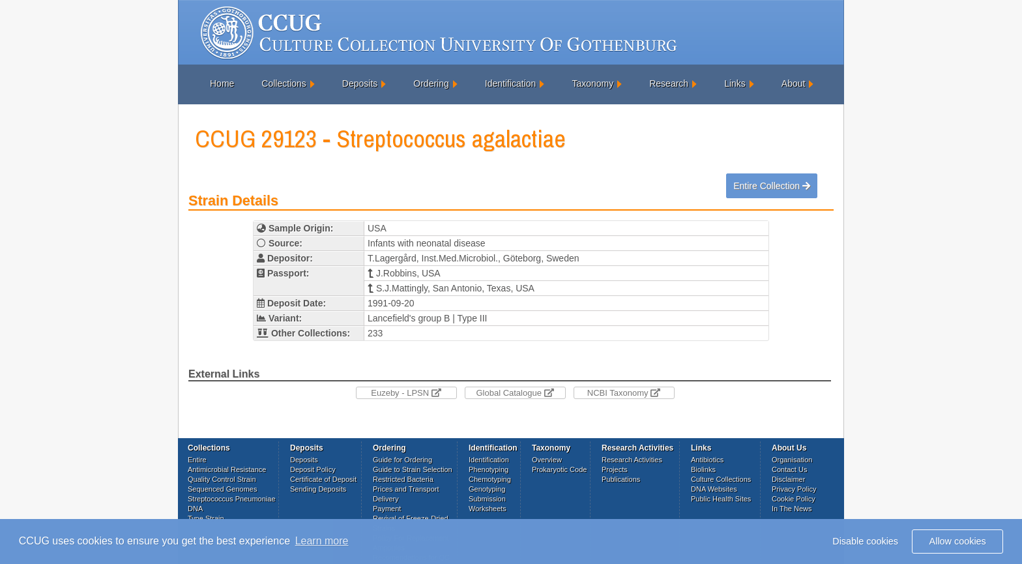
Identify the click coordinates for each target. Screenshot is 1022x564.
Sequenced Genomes (222, 489)
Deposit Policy (313, 469)
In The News (792, 508)
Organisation (792, 460)
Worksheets (487, 508)
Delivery (386, 499)
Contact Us (789, 469)
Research (668, 83)
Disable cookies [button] (865, 541)
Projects (615, 469)
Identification (510, 83)
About (793, 83)
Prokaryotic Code (559, 469)
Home (222, 83)
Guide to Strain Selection (412, 469)
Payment (387, 508)
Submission (487, 499)
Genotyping (487, 489)
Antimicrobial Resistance (227, 469)
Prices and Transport (406, 489)
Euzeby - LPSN (406, 393)
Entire (197, 460)
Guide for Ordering (402, 460)
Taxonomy (592, 83)
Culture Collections (721, 479)
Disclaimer (788, 479)
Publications (621, 479)
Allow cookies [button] (957, 541)
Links (735, 83)
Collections (283, 83)
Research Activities (632, 460)
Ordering (430, 83)
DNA (195, 508)
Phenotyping (488, 469)
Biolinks (703, 469)
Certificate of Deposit (323, 479)
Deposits (359, 83)
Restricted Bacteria (403, 479)
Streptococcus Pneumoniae (232, 499)
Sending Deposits (318, 489)
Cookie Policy (793, 499)
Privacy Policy (794, 489)
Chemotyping (490, 479)
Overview (547, 460)
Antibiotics (707, 460)
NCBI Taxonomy (623, 393)
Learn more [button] (322, 540)
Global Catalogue (514, 393)
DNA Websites (714, 489)
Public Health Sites (721, 499)
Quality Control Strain (222, 479)
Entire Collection (771, 186)
